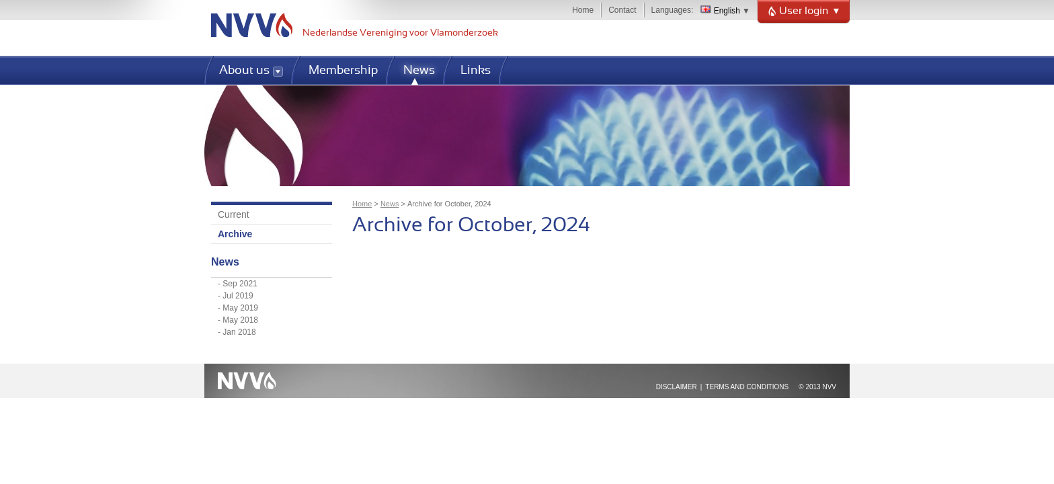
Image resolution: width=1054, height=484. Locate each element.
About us (244, 71)
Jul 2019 (237, 295)
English (720, 10)
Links (475, 71)
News (389, 204)
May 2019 (240, 308)
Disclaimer (676, 387)
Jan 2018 (238, 332)
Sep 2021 (239, 283)
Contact (622, 10)
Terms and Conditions (746, 387)
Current (233, 214)
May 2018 (240, 320)
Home (583, 10)
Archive (235, 234)
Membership (343, 71)
